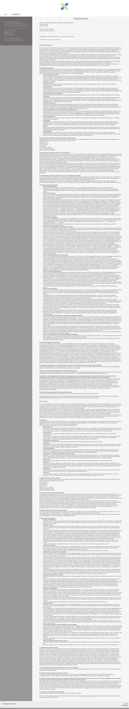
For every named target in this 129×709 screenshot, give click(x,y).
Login (126, 703)
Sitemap (13, 703)
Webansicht (125, 705)
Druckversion (5, 703)
